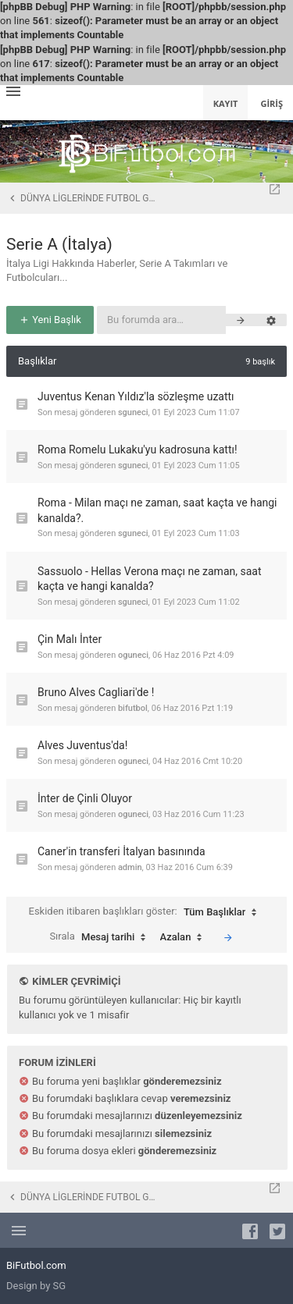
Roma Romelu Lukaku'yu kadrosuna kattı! (138, 449)
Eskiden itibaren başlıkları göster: (147, 912)
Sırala (101, 937)
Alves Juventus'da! (82, 745)
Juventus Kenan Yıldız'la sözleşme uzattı (136, 396)
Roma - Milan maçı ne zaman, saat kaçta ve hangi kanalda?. (157, 510)
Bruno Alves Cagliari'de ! (96, 692)
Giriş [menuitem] (271, 103)
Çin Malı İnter (70, 639)
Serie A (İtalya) (59, 244)
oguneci (133, 655)
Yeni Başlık (50, 319)
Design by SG (36, 1286)
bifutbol (133, 708)
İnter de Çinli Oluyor (85, 798)
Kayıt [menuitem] (225, 103)
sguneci (133, 412)
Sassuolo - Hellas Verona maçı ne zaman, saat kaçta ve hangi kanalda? (150, 579)
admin (130, 867)
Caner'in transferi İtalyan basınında (121, 851)
